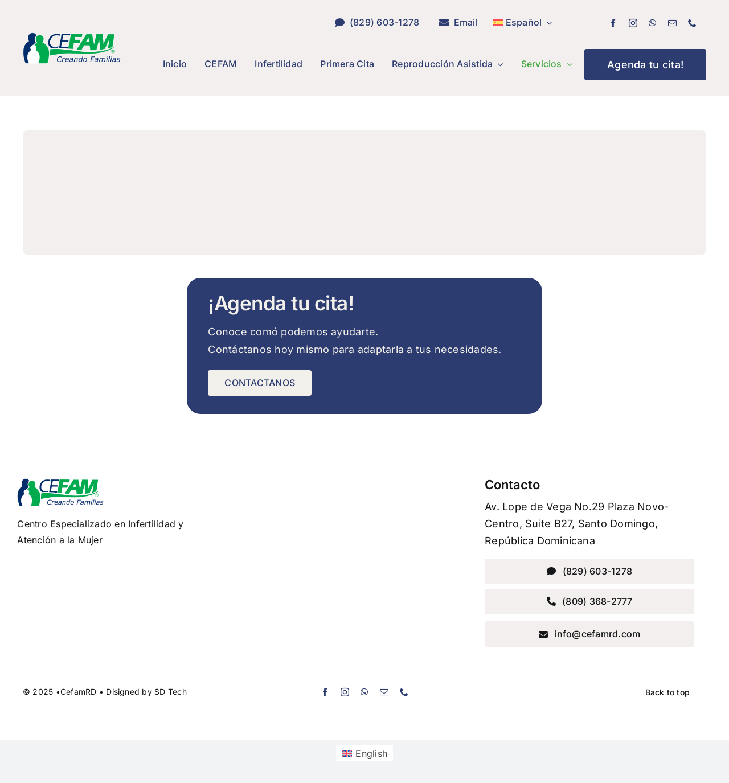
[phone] (692, 23)
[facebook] (613, 23)
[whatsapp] (652, 23)
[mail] (672, 23)
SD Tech (170, 691)
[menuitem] (522, 22)
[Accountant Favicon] (72, 37)
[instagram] (633, 23)
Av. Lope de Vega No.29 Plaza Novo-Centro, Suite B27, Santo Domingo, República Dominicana (577, 524)
